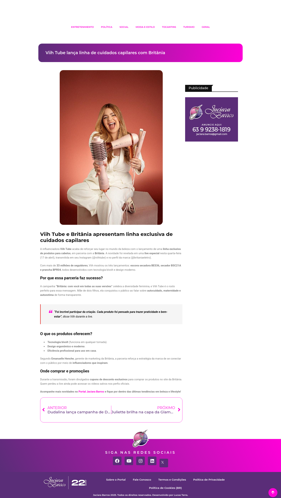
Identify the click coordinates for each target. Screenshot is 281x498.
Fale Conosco (142, 479)
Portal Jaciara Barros (91, 391)
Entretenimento (82, 26)
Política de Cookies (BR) (165, 488)
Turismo (188, 26)
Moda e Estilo (145, 26)
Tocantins (169, 26)
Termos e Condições (172, 479)
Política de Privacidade (209, 479)
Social (124, 26)
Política (106, 26)
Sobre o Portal (116, 479)
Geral (206, 26)
